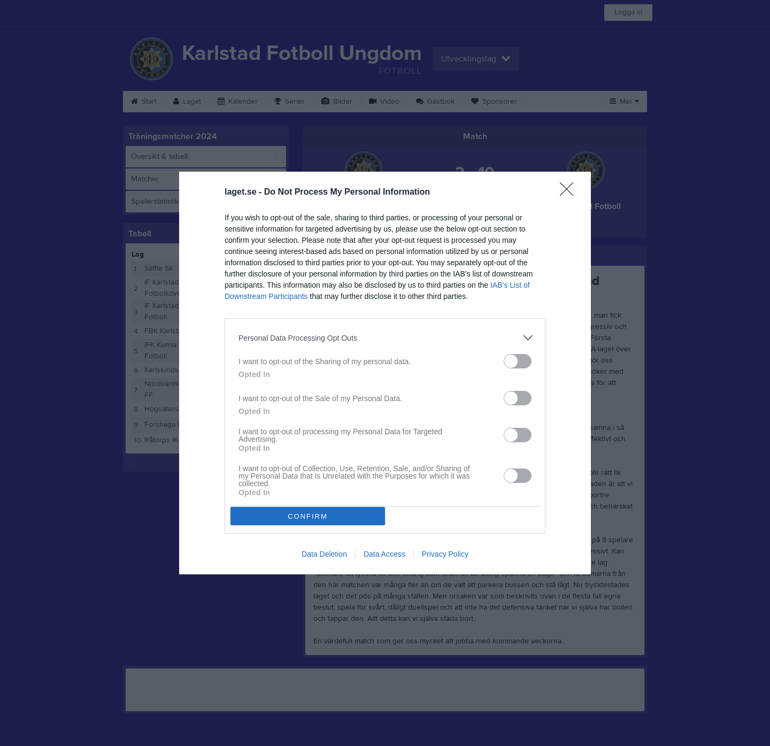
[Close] (570, 192)
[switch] (518, 361)
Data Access (384, 554)
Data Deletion (324, 554)
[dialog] (385, 373)
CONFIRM (308, 516)
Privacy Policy (445, 554)
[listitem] (385, 337)
